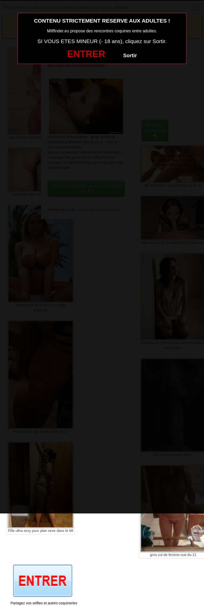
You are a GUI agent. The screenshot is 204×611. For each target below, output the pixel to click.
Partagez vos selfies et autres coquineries (44, 603)
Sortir (130, 55)
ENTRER (86, 54)
